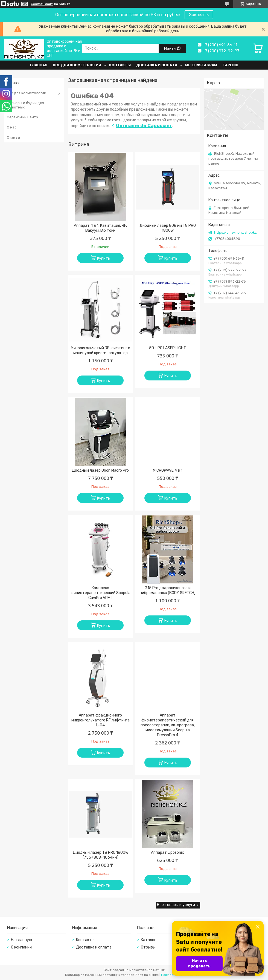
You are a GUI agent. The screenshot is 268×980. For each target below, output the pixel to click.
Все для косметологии (77, 65)
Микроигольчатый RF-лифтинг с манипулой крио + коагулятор (100, 350)
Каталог (148, 940)
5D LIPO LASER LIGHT (167, 348)
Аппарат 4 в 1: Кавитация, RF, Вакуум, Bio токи (100, 228)
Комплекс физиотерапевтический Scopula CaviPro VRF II (100, 593)
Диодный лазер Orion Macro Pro (100, 470)
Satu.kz (159, 970)
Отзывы (13, 137)
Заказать (199, 14)
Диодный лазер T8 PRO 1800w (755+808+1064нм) (100, 855)
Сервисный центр (22, 117)
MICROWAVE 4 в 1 (167, 470)
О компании (21, 947)
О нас (11, 127)
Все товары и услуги (176, 904)
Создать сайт (42, 4)
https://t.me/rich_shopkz (235, 232)
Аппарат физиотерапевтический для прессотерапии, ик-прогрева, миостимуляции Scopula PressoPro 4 (168, 725)
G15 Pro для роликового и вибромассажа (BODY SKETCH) (168, 590)
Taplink (230, 65)
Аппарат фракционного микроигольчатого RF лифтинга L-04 (100, 720)
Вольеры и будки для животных (25, 105)
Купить (103, 258)
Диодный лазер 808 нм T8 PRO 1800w (167, 228)
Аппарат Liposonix (167, 852)
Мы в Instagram (201, 65)
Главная (38, 65)
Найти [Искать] (170, 48)
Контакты (120, 65)
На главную (21, 940)
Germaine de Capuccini (144, 125)
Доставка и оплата (156, 65)
